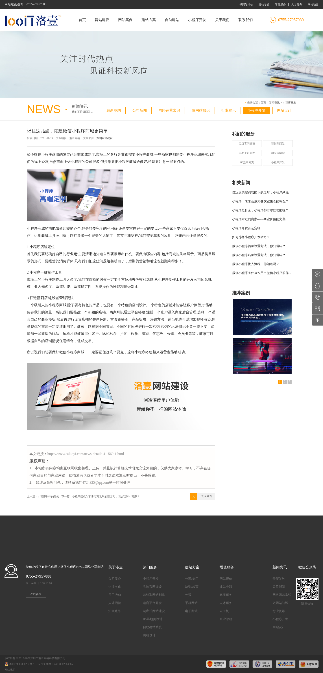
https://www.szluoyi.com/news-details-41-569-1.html (85, 454)
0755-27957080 (36, 4)
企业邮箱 (226, 619)
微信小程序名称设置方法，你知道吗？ (259, 255)
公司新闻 (140, 110)
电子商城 (191, 611)
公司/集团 (192, 578)
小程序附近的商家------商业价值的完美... (260, 219)
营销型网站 (278, 143)
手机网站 (191, 603)
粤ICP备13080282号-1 (22, 664)
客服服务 (280, 4)
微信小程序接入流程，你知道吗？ (255, 264)
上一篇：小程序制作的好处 (43, 496)
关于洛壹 (115, 567)
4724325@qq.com (95, 482)
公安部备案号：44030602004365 (54, 664)
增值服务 (227, 567)
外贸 (188, 595)
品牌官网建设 (247, 143)
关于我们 (222, 20)
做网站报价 (246, 4)
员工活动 (114, 595)
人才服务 (296, 4)
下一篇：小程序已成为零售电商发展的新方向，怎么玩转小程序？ (100, 496)
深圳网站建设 (104, 138)
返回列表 (206, 496)
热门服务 (150, 567)
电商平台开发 (247, 153)
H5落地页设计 (152, 619)
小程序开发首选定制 (246, 228)
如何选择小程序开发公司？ (251, 237)
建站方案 (149, 20)
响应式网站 (278, 153)
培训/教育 (192, 587)
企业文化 (114, 587)
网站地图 (313, 4)
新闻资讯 (274, 102)
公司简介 (114, 578)
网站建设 (102, 20)
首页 (82, 20)
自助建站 (172, 20)
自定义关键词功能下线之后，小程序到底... (261, 192)
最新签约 (114, 110)
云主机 (224, 611)
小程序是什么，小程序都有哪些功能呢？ (260, 210)
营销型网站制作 (154, 595)
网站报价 (226, 578)
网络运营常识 (169, 110)
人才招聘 (114, 603)
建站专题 (264, 4)
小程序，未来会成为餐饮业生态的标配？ (260, 201)
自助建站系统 (152, 627)
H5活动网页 (247, 162)
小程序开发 (197, 20)
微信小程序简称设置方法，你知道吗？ (259, 246)
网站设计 (284, 110)
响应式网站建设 (154, 611)
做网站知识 (201, 110)
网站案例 (125, 20)
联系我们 (245, 20)
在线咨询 (36, 594)
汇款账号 (114, 611)
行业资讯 (228, 110)
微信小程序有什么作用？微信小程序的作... (261, 273)
